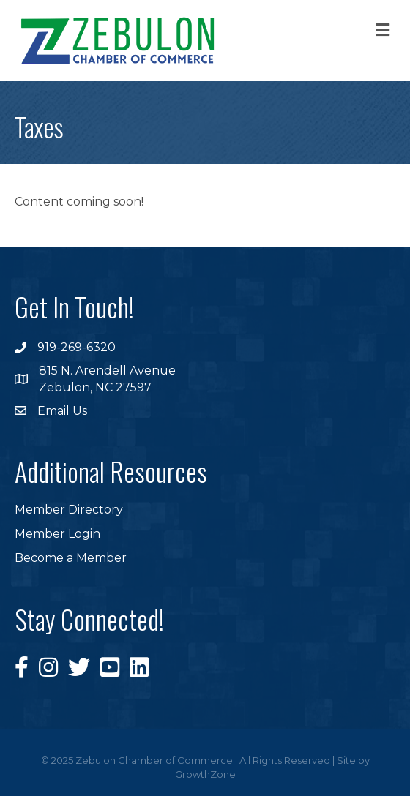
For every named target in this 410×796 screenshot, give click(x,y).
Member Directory (69, 510)
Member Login (57, 534)
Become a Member (71, 558)
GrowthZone (205, 774)
